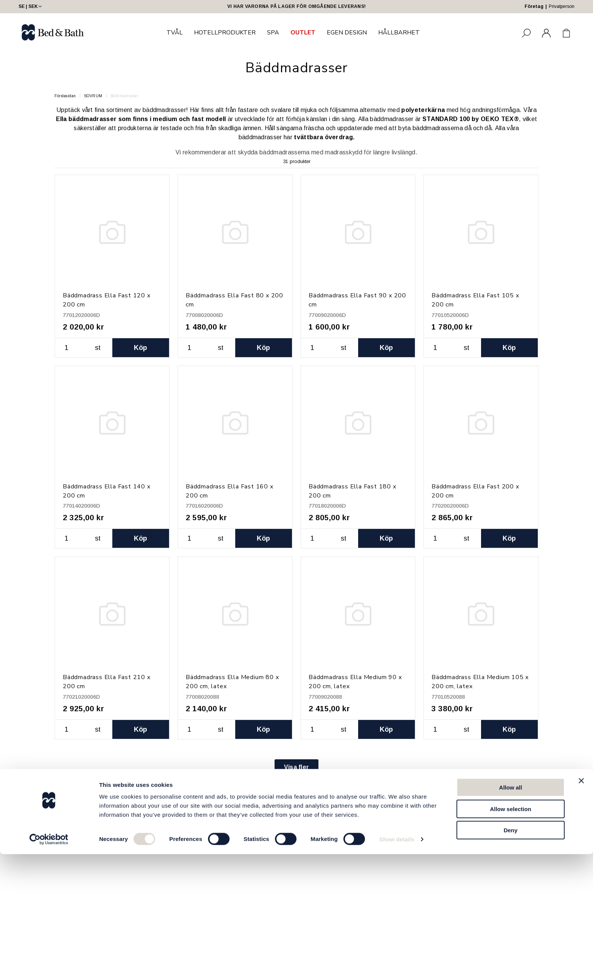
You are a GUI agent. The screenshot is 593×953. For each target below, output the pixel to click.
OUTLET (302, 32)
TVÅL (174, 32)
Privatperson (561, 6)
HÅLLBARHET (399, 32)
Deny (511, 929)
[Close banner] (581, 879)
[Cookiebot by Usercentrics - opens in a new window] (49, 938)
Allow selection (510, 908)
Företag (534, 6)
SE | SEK (31, 6)
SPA (273, 32)
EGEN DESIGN (347, 32)
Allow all (510, 886)
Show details (396, 938)
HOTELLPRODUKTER (225, 32)
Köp (140, 347)
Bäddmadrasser (124, 96)
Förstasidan (65, 96)
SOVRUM (93, 96)
